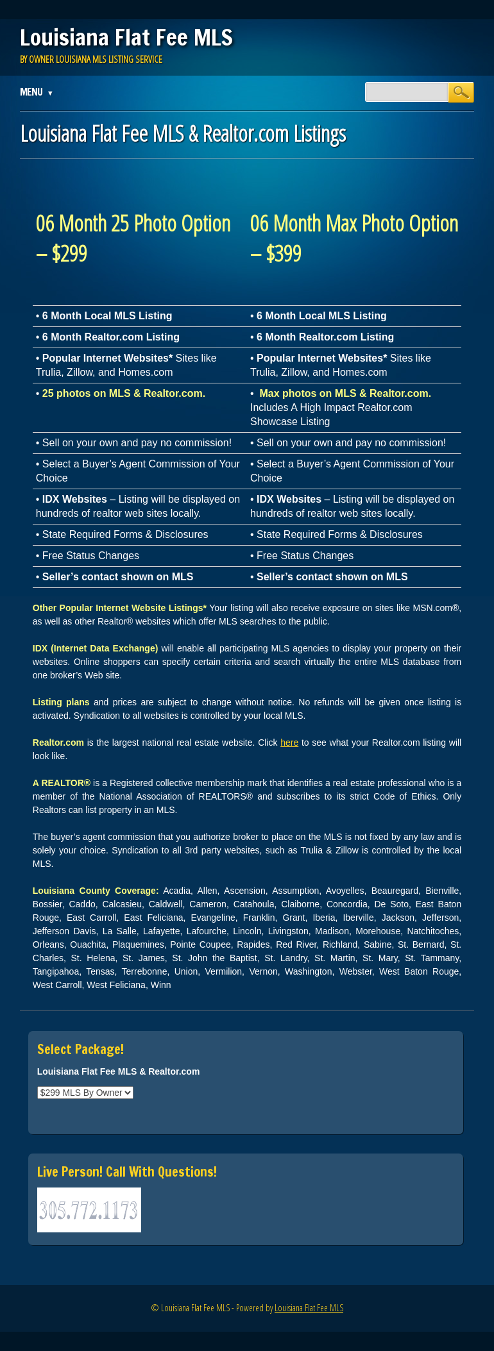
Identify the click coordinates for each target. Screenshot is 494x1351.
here (289, 742)
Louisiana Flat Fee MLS (126, 37)
